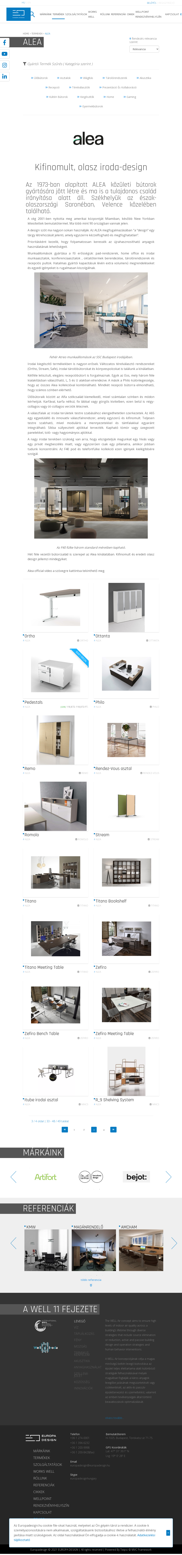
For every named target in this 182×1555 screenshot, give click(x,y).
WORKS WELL (92, 14)
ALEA (99, 184)
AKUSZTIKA (82, 1361)
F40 (66, 449)
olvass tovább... (114, 1418)
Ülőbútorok (39, 78)
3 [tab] (94, 1189)
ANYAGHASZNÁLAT (87, 1367)
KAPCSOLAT (172, 14)
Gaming (130, 97)
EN (29, 2)
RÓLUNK (105, 14)
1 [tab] (82, 1189)
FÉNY (78, 1340)
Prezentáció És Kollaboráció (118, 87)
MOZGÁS (80, 1346)
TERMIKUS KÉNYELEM (82, 1354)
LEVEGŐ (79, 1321)
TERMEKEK (37, 33)
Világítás (86, 78)
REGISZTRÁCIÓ (167, 3)
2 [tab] (88, 1189)
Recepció (52, 87)
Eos (126, 375)
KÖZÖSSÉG (82, 1382)
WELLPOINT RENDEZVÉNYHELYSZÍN (148, 14)
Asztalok (64, 78)
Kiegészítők (85, 97)
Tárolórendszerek (115, 78)
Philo (126, 380)
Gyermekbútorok (91, 106)
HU (23, 2)
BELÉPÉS (151, 3)
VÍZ (76, 1327)
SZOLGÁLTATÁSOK (76, 14)
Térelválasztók (79, 87)
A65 (151, 413)
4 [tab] (99, 1189)
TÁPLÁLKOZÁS (84, 1334)
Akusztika (144, 78)
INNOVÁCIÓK (83, 1388)
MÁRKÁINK (45, 14)
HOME (26, 33)
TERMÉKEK (58, 14)
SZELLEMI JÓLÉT (81, 1375)
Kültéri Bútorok (57, 97)
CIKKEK (130, 14)
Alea (26, 642)
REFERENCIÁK (118, 14)
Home (108, 97)
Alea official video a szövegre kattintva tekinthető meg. (66, 571)
